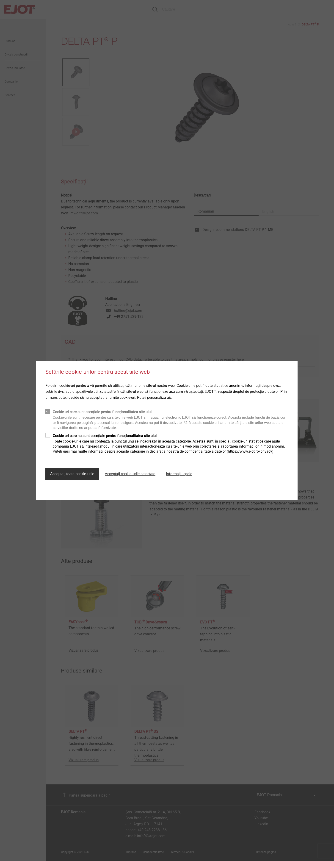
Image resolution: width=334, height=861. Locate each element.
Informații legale (179, 474)
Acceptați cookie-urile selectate (130, 474)
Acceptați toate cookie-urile (72, 474)
